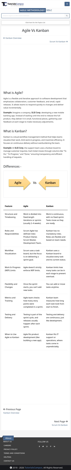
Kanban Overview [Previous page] (12, 38)
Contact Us (9, 461)
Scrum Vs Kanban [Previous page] (59, 41)
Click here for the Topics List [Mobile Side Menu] (35, 22)
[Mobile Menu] (67, 4)
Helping (7, 457)
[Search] (66, 16)
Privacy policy (10, 449)
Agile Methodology (32, 10)
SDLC (49, 10)
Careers (7, 445)
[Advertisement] (35, 65)
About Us (7, 441)
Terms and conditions (14, 453)
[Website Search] (33, 16)
